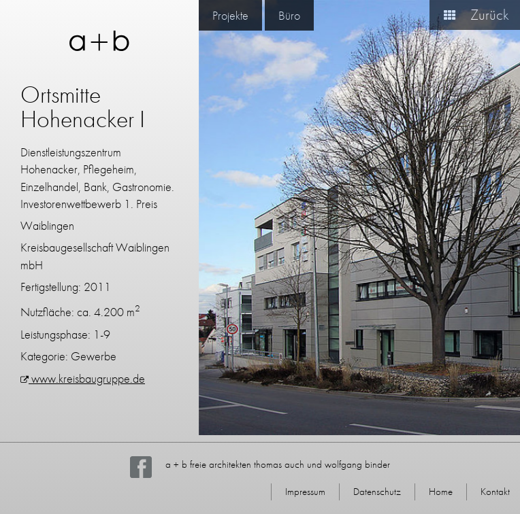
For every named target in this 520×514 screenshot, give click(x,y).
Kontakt (495, 491)
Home (441, 491)
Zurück (471, 14)
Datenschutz (377, 491)
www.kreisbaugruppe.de (82, 378)
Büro (289, 15)
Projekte (230, 15)
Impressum (305, 491)
